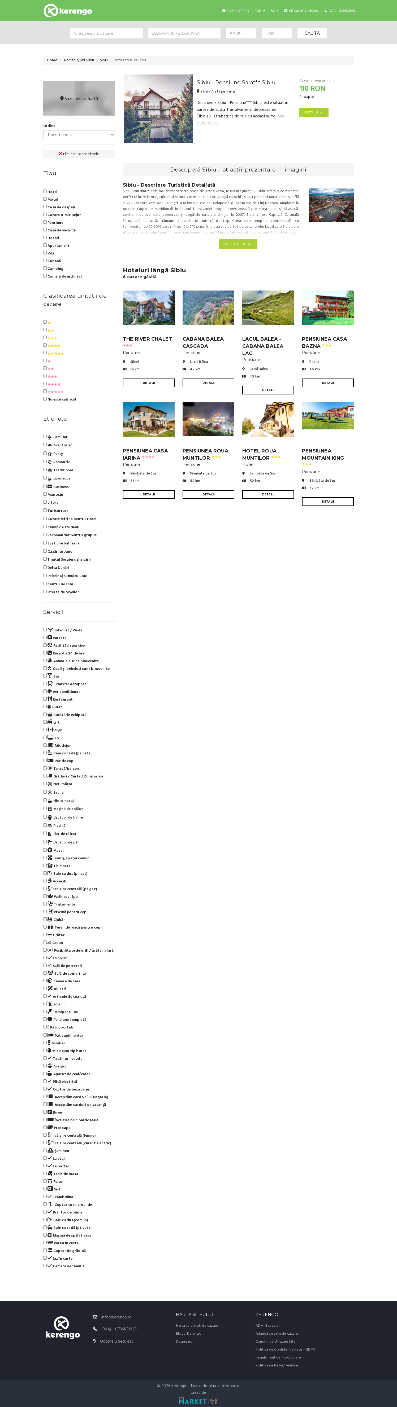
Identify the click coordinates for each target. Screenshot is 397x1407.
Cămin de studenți (61, 527)
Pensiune (53, 223)
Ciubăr (54, 920)
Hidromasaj (58, 801)
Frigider (55, 958)
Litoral (51, 503)
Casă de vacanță (59, 230)
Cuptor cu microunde (67, 1205)
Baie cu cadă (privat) (66, 753)
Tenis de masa (60, 1174)
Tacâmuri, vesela (63, 1059)
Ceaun (53, 943)
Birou (52, 1112)
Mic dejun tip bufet (64, 1051)
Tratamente (59, 904)
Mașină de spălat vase (67, 1235)
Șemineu (56, 1151)
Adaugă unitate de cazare (277, 1334)
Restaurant (58, 699)
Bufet (52, 707)
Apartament (56, 246)
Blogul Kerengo (188, 1334)
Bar (51, 676)
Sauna (53, 792)
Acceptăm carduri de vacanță (74, 1105)
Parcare (54, 638)
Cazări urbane (57, 552)
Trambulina (58, 1197)
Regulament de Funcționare (278, 1358)
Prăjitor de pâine (62, 1212)
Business (56, 487)
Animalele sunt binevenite (71, 661)
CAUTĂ (312, 33)
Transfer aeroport (64, 684)
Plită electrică (60, 1082)
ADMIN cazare (267, 1326)
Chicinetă (56, 866)
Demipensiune (60, 1012)
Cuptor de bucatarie (66, 1089)
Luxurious (56, 478)
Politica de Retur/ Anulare (277, 1365)
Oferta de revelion (61, 592)
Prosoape (56, 1128)
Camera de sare (61, 981)
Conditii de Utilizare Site (276, 1342)
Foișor (53, 1182)
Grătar (54, 935)
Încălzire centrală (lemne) (69, 1135)
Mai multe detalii (238, 244)
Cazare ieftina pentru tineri (70, 519)
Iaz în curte (57, 1258)
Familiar (55, 437)
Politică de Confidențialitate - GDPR (285, 1350)
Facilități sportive (64, 646)
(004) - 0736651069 (339, 11)
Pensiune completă (64, 1020)
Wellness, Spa (60, 897)
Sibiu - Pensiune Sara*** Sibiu (236, 82)
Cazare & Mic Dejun (62, 215)
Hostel (51, 238)
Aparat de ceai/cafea (67, 1074)
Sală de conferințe (64, 974)
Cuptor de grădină (64, 1251)
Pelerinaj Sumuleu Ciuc (65, 576)
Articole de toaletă (64, 997)
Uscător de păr (61, 842)
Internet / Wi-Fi (62, 630)
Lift (51, 723)
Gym (52, 730)
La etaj (54, 1159)
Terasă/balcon (61, 769)
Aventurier (57, 445)
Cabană (52, 261)
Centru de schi (58, 584)
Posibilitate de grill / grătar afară (78, 950)
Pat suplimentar (63, 1036)
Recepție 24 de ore (63, 653)
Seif (51, 1189)
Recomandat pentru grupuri (70, 535)
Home (52, 60)
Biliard (54, 989)
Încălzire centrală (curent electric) (77, 1143)
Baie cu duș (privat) (65, 874)
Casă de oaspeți (59, 207)
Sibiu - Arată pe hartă (216, 92)
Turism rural (56, 511)
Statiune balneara (61, 543)
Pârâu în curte (61, 1243)
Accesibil (55, 881)
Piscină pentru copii (66, 912)
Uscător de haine (63, 817)
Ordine (49, 126)
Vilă (48, 253)
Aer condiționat (61, 692)
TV (51, 738)
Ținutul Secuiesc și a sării (67, 560)
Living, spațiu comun (66, 858)
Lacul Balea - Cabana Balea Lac (262, 346)
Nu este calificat (60, 399)
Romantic (56, 462)
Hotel (50, 192)
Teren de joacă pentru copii (73, 927)
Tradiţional (58, 470)
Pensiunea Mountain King (323, 457)
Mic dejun (57, 746)
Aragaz (54, 1066)
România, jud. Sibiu (78, 60)
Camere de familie (63, 1266)
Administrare (235, 11)
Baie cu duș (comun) (65, 1220)
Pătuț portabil (59, 1027)
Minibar (54, 1043)
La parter (56, 1166)
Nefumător (57, 784)
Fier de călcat (60, 834)
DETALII (149, 383)
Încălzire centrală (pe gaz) (70, 889)
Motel (50, 200)
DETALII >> (314, 112)
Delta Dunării (57, 568)
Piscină (54, 826)
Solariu (54, 1004)
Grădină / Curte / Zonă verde (73, 776)
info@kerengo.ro (301, 11)
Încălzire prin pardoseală (70, 1120)
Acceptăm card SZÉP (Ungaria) (75, 1097)
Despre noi (184, 1342)
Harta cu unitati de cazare (197, 1326)
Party (53, 453)
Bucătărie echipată (65, 715)
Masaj (53, 851)
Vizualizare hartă (79, 99)
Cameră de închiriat (62, 276)
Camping (53, 269)
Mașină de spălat (63, 809)
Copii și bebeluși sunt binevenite (76, 669)
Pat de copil (59, 761)
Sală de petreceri (62, 966)
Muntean (53, 495)
